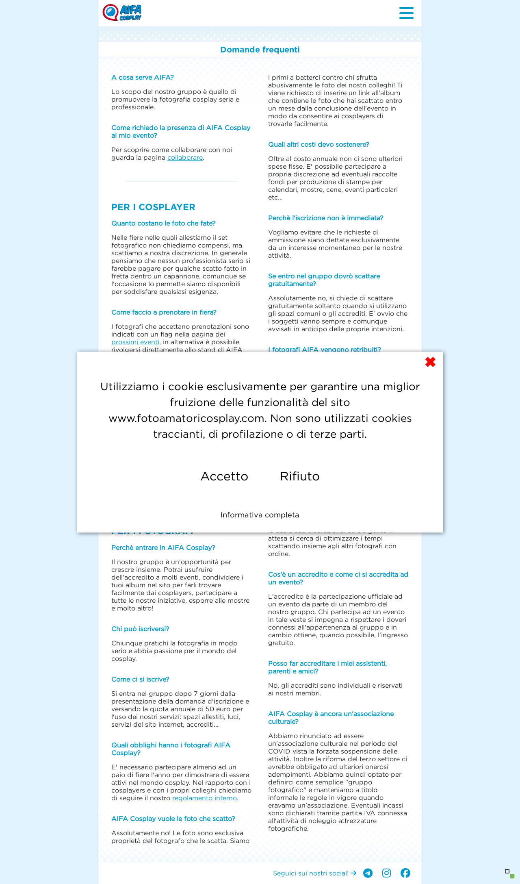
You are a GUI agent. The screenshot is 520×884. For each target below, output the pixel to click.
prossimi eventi (135, 341)
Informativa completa (260, 514)
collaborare (185, 157)
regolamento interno (204, 797)
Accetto (224, 476)
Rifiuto (300, 476)
